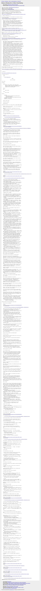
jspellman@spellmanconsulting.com (13, 7)
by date (13, 587)
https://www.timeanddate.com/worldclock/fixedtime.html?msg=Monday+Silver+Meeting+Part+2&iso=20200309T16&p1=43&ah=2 (18, 69)
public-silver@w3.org (14, 1)
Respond (13, 4)
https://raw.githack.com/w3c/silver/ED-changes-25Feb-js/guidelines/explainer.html (14, 30)
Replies (23, 5)
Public (10, 1)
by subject (19, 587)
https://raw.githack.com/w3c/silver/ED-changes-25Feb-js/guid (13, 437)
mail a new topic (16, 586)
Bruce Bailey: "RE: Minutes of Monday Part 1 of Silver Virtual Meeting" (16, 582)
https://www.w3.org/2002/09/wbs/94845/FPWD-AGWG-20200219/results (11, 33)
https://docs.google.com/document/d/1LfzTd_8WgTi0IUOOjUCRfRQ (13, 305)
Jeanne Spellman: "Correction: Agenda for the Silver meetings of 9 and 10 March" (19, 583)
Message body (9, 4)
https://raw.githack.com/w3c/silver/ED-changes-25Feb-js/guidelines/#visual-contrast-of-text (18, 578)
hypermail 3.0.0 (12, 589)
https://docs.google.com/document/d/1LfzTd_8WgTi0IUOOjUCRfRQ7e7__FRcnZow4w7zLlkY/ (14, 38)
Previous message (15, 5)
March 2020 (19, 1)
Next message (10, 5)
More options (16, 4)
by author (22, 587)
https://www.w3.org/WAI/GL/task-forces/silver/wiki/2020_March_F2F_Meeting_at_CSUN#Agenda (18, 128)
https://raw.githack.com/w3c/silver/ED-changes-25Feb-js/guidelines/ (12, 28)
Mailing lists (6, 1)
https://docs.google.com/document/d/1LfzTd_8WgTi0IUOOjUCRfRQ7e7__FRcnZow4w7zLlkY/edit (17, 416)
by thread (16, 587)
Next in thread (20, 5)
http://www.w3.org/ (7, 77)
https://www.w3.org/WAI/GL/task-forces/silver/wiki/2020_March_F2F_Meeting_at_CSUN (13, 14)
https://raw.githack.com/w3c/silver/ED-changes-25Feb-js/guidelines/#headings (16, 439)
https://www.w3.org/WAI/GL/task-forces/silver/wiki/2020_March (13, 126)
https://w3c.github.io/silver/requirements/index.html (9, 18)
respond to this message (10, 586)
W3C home (2, 1)
